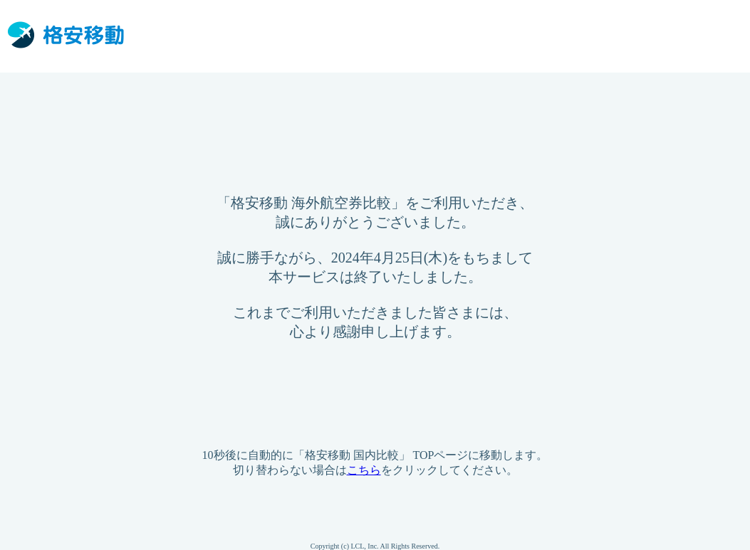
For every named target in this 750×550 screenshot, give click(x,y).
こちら (364, 470)
